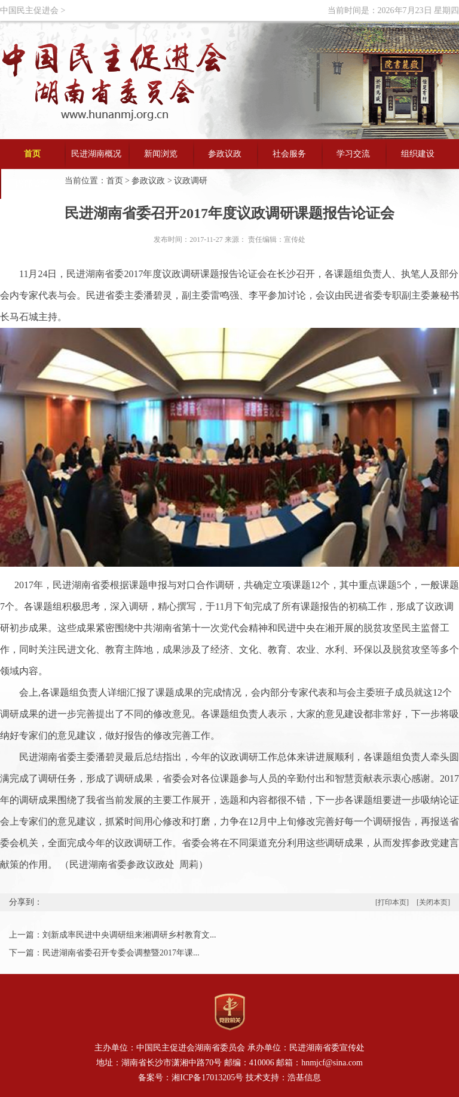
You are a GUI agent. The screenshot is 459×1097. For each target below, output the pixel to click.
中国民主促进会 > (32, 10)
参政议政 (224, 153)
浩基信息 (304, 1077)
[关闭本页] (433, 902)
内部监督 (32, 183)
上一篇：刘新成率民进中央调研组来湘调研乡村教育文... (112, 934)
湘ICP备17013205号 (207, 1077)
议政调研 (190, 180)
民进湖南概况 (96, 153)
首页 (32, 153)
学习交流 (353, 153)
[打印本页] (393, 902)
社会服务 (289, 153)
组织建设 (417, 153)
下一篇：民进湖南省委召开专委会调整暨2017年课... (104, 952)
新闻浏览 (161, 153)
